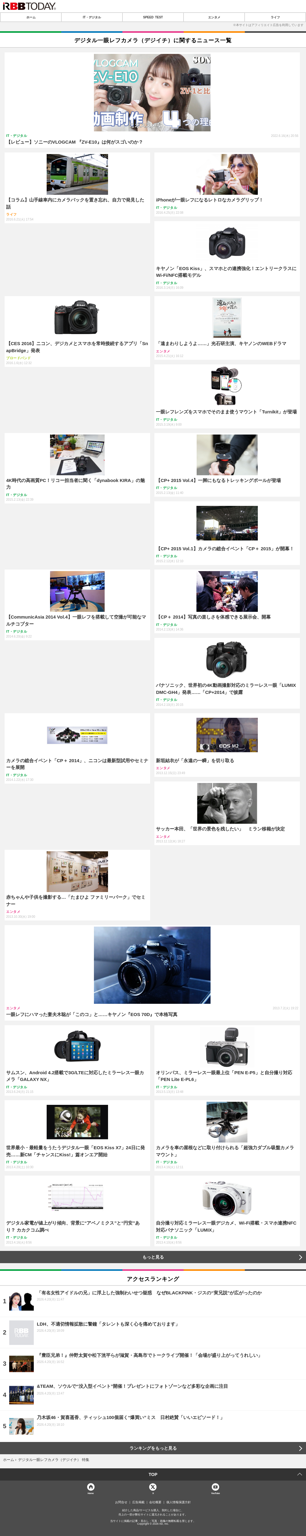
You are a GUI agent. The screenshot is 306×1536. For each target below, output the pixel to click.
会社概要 (155, 1502)
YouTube (215, 1493)
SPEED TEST (153, 17)
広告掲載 (138, 1502)
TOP (153, 1474)
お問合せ (121, 1502)
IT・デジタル (92, 17)
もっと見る (153, 1257)
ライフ (275, 17)
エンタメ (214, 17)
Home (90, 1493)
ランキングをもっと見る (153, 1448)
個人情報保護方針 (178, 1502)
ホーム (31, 17)
